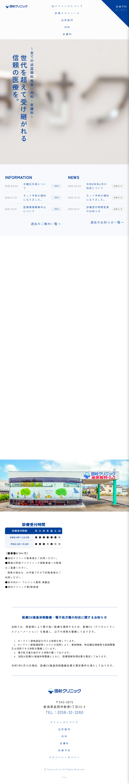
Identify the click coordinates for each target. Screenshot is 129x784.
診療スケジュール (67, 13)
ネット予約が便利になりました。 (34, 197)
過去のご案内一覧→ (46, 224)
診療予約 (64, 750)
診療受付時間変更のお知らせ (97, 209)
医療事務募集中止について (34, 209)
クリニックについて (64, 722)
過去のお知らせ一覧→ (107, 222)
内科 (67, 27)
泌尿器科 (67, 20)
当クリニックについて (67, 6)
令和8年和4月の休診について (96, 186)
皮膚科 (67, 34)
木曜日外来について (34, 186)
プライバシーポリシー (64, 757)
